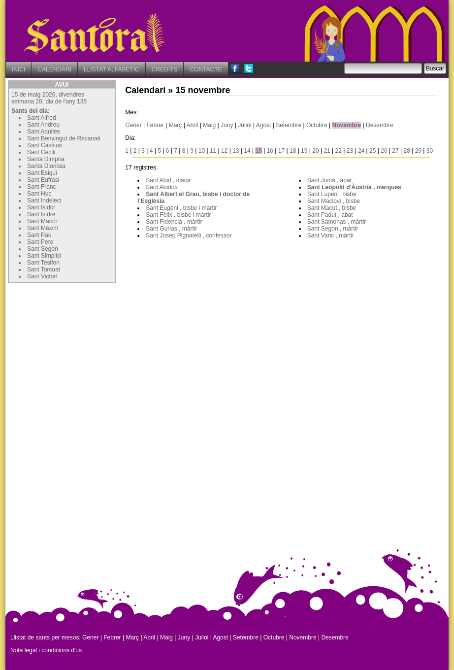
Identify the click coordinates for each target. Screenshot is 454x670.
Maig (209, 125)
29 (418, 150)
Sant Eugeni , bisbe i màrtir (181, 207)
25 (372, 150)
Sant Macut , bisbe (331, 207)
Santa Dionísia (46, 166)
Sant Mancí (42, 221)
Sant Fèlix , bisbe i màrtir (178, 214)
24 (361, 150)
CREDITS (165, 69)
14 (247, 150)
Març (175, 125)
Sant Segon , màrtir (332, 228)
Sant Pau (39, 235)
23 (350, 150)
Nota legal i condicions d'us (46, 650)
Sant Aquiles (43, 131)
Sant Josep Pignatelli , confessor (188, 235)
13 (235, 150)
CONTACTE (206, 69)
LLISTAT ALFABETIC (111, 69)
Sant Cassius (44, 145)
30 (429, 150)
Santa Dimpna (46, 159)
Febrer (155, 125)
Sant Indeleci (44, 200)
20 (315, 150)
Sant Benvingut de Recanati (63, 138)
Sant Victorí (42, 276)
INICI (18, 69)
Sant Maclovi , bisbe (333, 201)
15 (258, 150)
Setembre (288, 125)
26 (384, 150)
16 (270, 150)
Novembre (346, 125)
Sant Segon (42, 248)
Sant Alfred (41, 117)
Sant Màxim (42, 228)
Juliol (244, 125)
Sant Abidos (161, 187)
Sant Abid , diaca (168, 180)
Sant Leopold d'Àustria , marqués (354, 187)
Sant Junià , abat (329, 180)
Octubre (316, 125)
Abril (192, 125)
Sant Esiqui (42, 172)
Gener (133, 125)
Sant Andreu (43, 124)
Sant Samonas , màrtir (336, 221)
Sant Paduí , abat (330, 214)
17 (281, 150)
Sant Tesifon (43, 262)
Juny (227, 125)
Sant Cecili (41, 152)
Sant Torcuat (43, 269)
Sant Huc (39, 193)
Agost (263, 125)
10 (201, 150)
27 (395, 150)
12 (224, 150)
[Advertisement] (82, 347)
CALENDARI (54, 69)
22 (338, 150)
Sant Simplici (44, 255)
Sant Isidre (41, 214)
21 (327, 150)
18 (293, 150)
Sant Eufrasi (43, 179)
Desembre (379, 125)
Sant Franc (41, 186)
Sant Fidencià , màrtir (174, 221)
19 (304, 150)
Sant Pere (40, 241)
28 (407, 150)
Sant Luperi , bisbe (332, 194)
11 (213, 150)
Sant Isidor (41, 207)
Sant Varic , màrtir (330, 235)
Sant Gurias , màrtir (171, 228)
